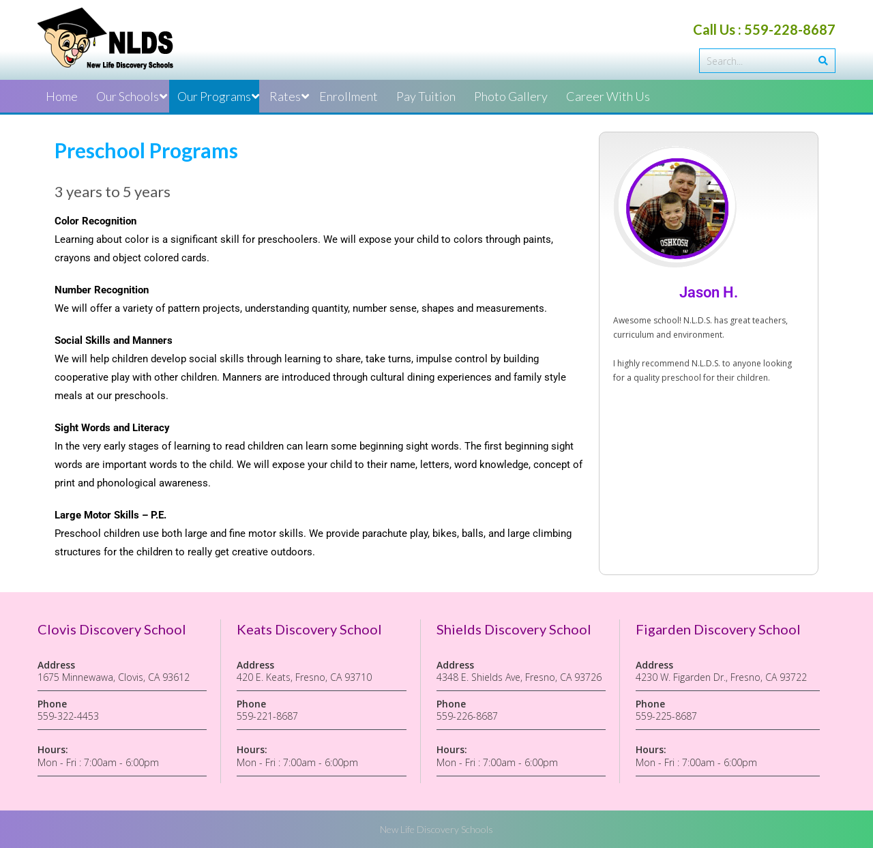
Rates (285, 96)
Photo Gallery (511, 96)
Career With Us (608, 96)
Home (62, 96)
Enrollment (348, 96)
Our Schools (127, 96)
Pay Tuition (426, 96)
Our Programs (214, 96)
